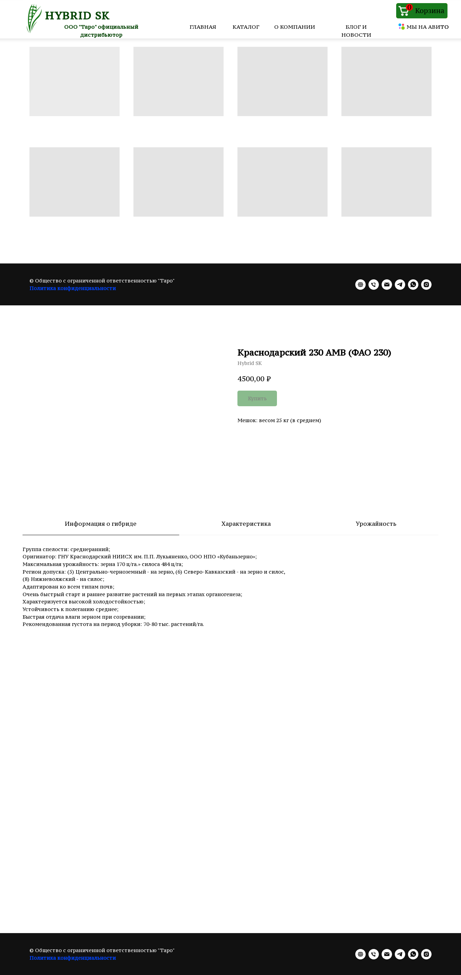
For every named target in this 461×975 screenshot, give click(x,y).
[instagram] (426, 284)
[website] (360, 284)
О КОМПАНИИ (294, 26)
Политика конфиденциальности (72, 288)
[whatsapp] (413, 284)
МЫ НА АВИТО (428, 26)
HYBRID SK (77, 16)
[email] (387, 284)
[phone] (373, 284)
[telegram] (400, 284)
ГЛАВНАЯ (203, 26)
